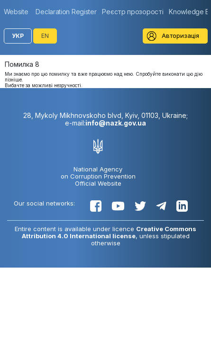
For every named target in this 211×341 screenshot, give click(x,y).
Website (16, 12)
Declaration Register (66, 12)
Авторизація (180, 35)
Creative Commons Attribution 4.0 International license (109, 232)
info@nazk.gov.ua (115, 123)
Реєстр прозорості (132, 12)
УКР (18, 35)
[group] (18, 12)
